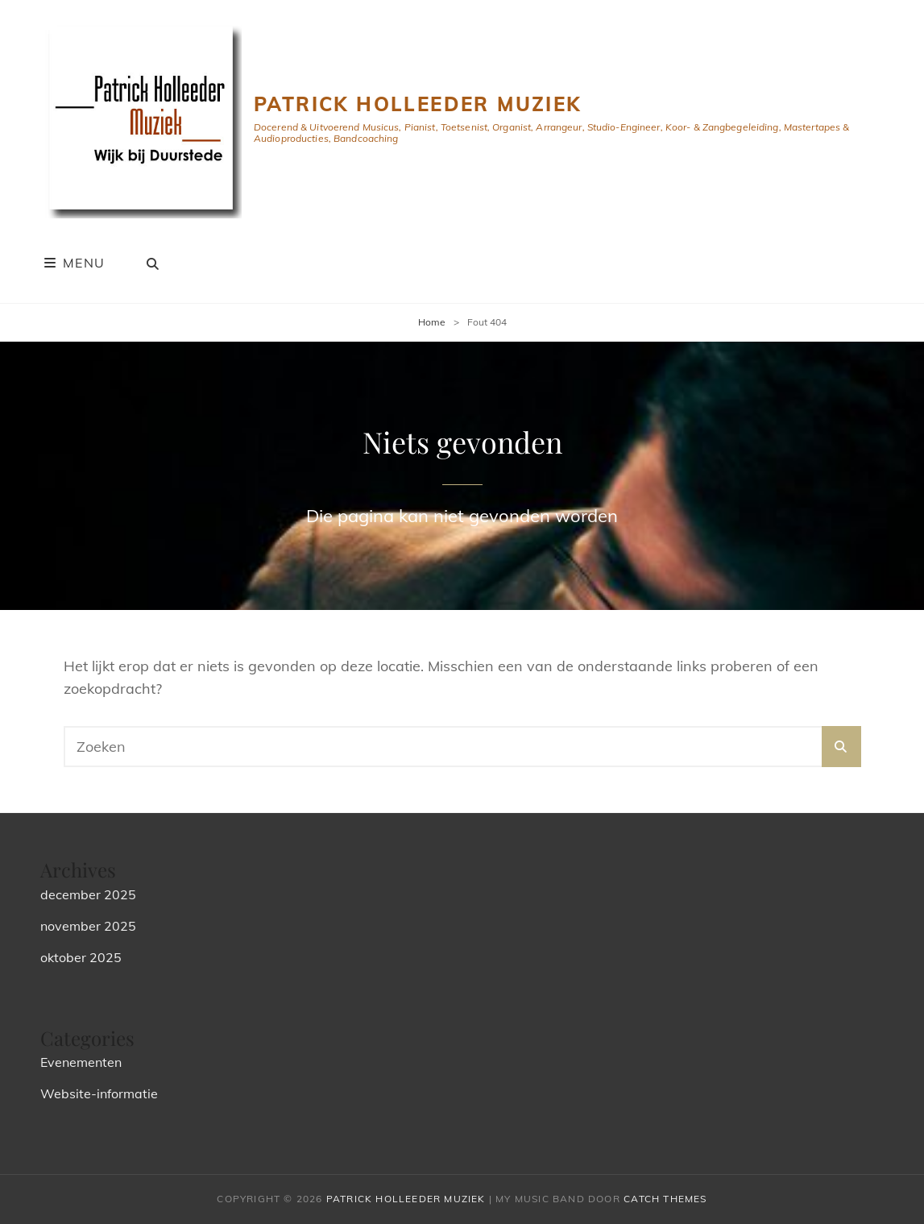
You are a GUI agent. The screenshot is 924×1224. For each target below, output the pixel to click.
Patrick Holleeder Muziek (418, 104)
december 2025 (88, 894)
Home (431, 322)
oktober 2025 (81, 957)
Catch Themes (665, 1199)
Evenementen (81, 1062)
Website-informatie (99, 1093)
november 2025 (88, 926)
